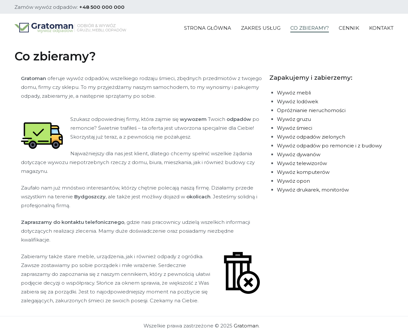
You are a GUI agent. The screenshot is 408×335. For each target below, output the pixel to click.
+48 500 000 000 (102, 7)
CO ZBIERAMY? (309, 28)
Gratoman (246, 326)
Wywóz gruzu (294, 119)
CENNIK (349, 28)
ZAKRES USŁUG (260, 28)
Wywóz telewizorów (302, 163)
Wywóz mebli (294, 93)
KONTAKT (381, 28)
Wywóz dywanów (298, 154)
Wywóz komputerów (303, 172)
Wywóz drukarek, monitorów (313, 190)
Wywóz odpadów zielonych (311, 137)
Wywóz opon (293, 181)
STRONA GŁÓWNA (207, 28)
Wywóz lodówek (297, 101)
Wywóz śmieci (294, 128)
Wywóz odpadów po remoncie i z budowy (329, 145)
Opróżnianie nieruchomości (311, 110)
